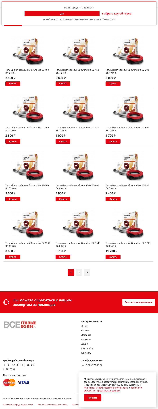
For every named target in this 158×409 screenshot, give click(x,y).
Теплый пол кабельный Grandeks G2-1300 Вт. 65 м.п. (27, 252)
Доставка (86, 334)
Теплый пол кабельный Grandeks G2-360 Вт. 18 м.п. (77, 131)
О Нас (84, 325)
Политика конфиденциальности (18, 404)
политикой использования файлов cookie (106, 387)
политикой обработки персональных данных (113, 389)
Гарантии (86, 339)
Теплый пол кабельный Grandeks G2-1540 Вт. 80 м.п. (78, 252)
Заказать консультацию (136, 302)
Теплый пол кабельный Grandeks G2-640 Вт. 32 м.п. (27, 192)
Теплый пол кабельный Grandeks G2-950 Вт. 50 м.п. (127, 192)
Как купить (87, 348)
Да (62, 13)
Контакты (86, 352)
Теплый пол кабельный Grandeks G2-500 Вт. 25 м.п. (127, 131)
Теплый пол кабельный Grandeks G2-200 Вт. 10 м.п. (127, 71)
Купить (19, 85)
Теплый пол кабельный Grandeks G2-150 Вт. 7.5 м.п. (77, 71)
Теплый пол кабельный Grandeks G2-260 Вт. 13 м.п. (27, 131)
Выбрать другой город (116, 13)
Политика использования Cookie (52, 404)
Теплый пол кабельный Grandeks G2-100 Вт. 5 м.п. (27, 71)
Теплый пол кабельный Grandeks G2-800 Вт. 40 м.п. (77, 192)
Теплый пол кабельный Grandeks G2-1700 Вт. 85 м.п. (128, 252)
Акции (84, 343)
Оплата (85, 330)
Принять (93, 398)
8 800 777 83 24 (94, 365)
